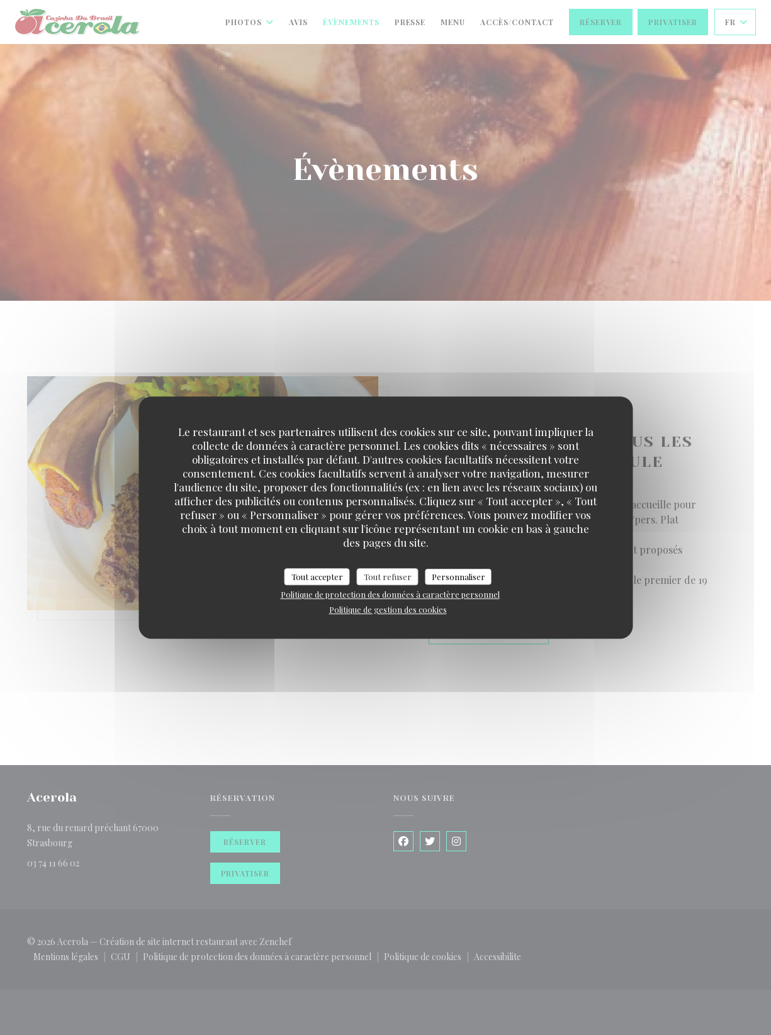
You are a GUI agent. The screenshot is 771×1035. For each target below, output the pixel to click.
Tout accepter (317, 576)
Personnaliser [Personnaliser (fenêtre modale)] (458, 576)
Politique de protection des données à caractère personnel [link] (390, 594)
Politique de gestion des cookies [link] (388, 609)
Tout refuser (388, 576)
